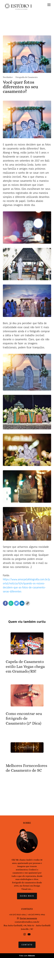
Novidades (7, 77)
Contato (27, 945)
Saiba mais (27, 896)
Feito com (27, 956)
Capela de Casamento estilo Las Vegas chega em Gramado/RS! (25, 666)
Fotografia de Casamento (26, 77)
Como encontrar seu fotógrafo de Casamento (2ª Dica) (24, 718)
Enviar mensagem (28, 918)
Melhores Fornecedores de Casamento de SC (26, 768)
